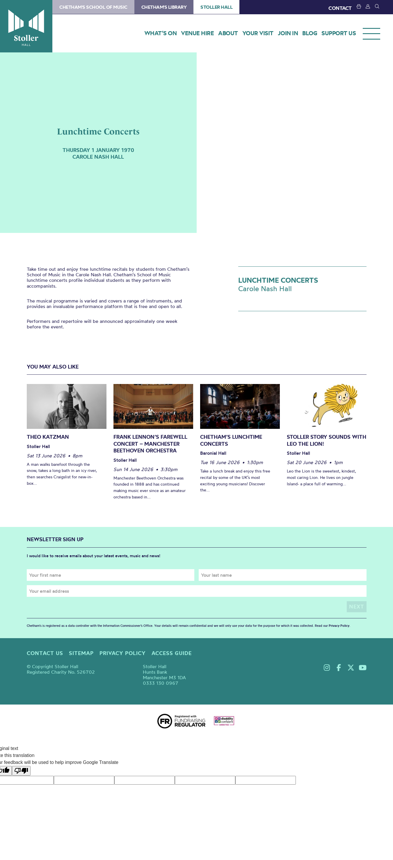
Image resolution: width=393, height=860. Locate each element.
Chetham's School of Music (93, 7)
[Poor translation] (21, 771)
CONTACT (340, 8)
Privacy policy (122, 653)
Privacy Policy (339, 625)
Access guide (172, 653)
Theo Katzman (48, 436)
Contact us (45, 653)
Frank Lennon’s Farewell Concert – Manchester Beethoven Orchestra (150, 443)
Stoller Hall (26, 26)
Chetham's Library (164, 7)
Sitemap (81, 653)
